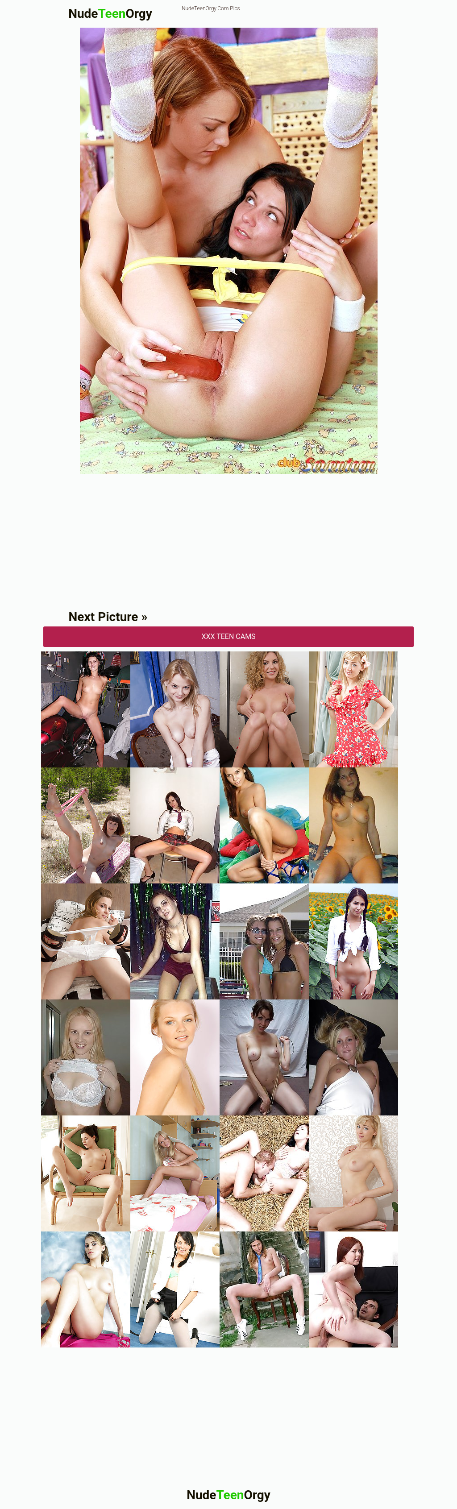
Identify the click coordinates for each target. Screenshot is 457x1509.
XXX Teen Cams (228, 636)
